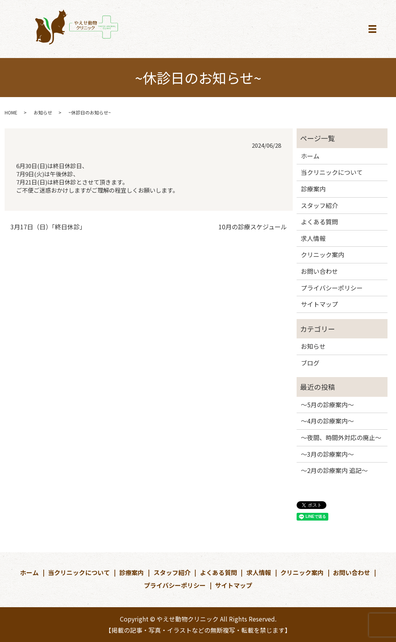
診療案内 (313, 188)
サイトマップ (319, 304)
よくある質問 (319, 221)
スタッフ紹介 (319, 205)
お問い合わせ (319, 271)
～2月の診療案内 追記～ (334, 470)
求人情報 (313, 238)
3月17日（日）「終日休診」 (48, 226)
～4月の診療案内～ (327, 420)
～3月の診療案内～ (327, 454)
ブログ (310, 362)
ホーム (310, 155)
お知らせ (43, 112)
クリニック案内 (322, 254)
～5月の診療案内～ (327, 404)
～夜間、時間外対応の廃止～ (341, 437)
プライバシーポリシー (332, 287)
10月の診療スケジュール (252, 226)
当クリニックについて (332, 172)
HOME (11, 112)
